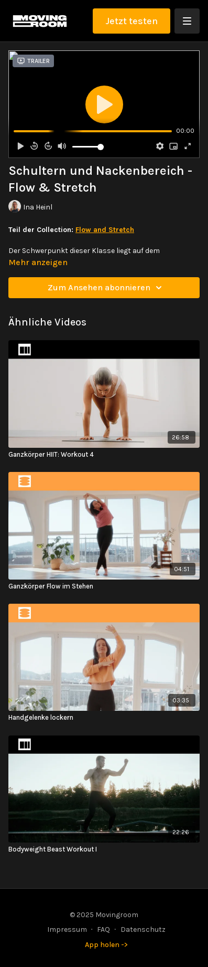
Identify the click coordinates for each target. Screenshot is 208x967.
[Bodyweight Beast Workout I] (104, 849)
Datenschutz (143, 929)
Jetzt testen (131, 21)
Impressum (67, 929)
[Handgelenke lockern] (104, 717)
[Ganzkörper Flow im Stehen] (104, 586)
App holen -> (106, 944)
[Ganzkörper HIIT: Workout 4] (104, 454)
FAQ (103, 929)
